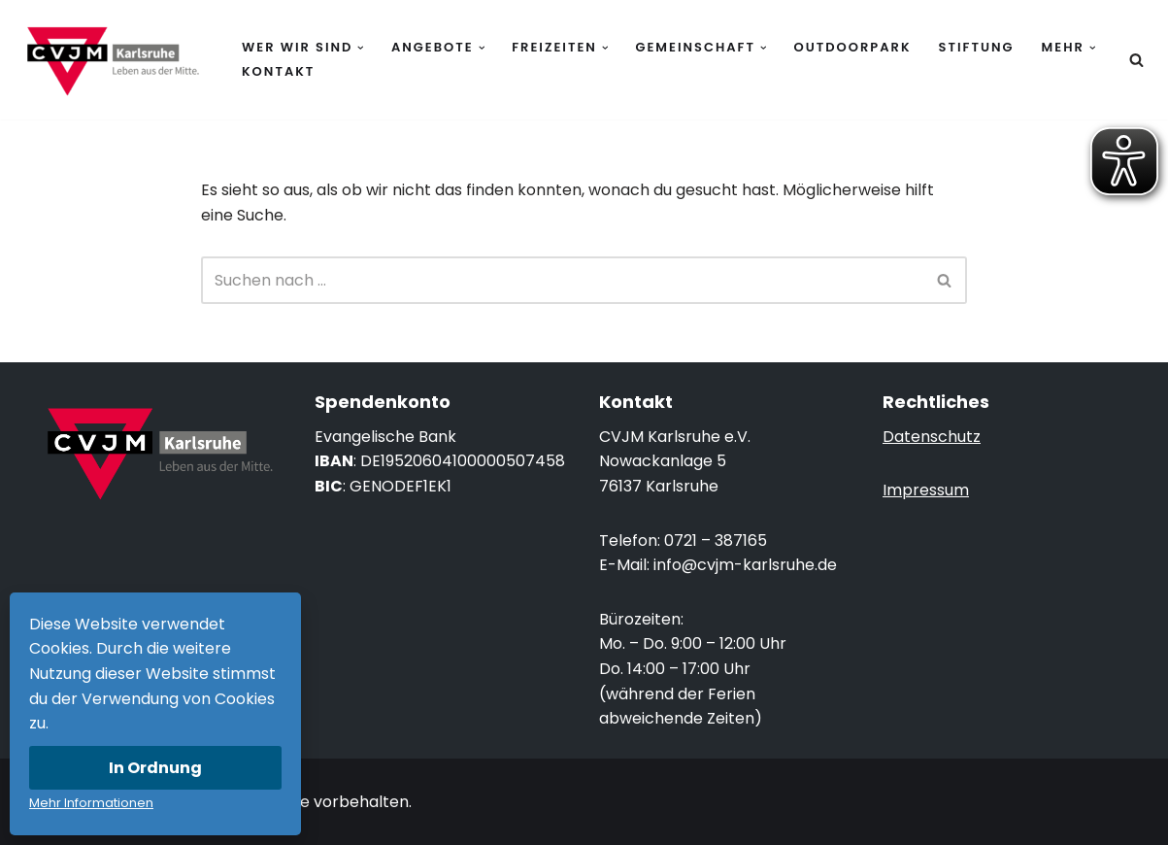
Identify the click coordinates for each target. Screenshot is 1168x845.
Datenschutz (932, 436)
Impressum (926, 490)
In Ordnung (155, 768)
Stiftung (977, 47)
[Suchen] (1136, 59)
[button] (360, 48)
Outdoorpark (853, 47)
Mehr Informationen (91, 803)
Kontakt (278, 71)
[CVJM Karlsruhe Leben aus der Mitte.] (112, 59)
